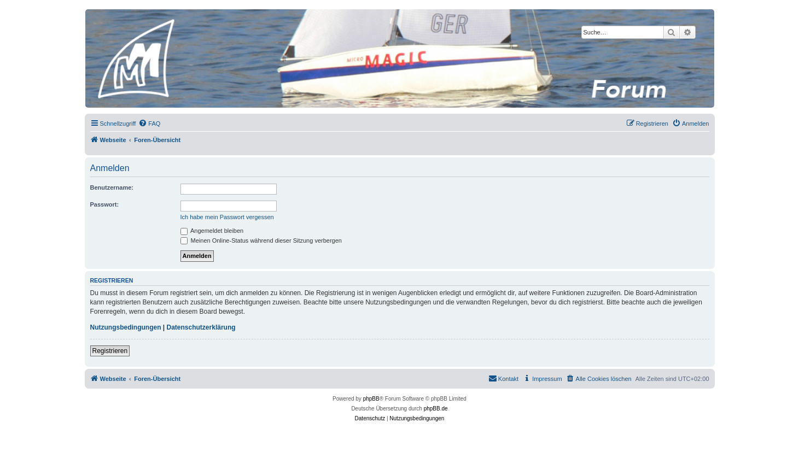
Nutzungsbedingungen (125, 327)
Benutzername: (111, 187)
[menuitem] (149, 123)
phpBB (371, 399)
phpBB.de (436, 409)
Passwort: (104, 204)
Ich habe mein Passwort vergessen (227, 217)
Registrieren (110, 351)
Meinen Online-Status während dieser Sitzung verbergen (261, 240)
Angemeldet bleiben (212, 230)
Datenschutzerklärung (201, 327)
